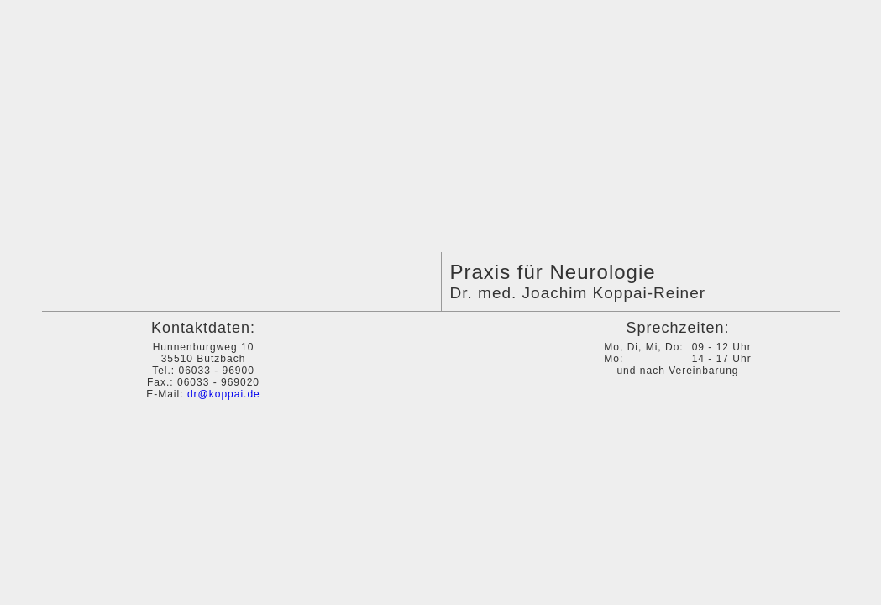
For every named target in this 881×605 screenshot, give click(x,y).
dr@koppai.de (223, 394)
